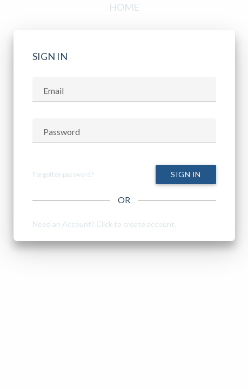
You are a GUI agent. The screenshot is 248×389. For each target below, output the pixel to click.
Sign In (186, 174)
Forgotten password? (62, 174)
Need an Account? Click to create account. (104, 224)
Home (124, 7)
